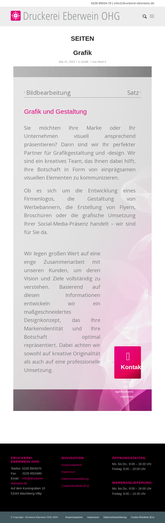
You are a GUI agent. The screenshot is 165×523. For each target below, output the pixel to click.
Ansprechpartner (71, 465)
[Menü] (152, 15)
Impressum (68, 471)
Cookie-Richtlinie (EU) (75, 485)
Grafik (82, 52)
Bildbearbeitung (47, 93)
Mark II (102, 61)
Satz (134, 93)
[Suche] (142, 15)
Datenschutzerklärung (75, 478)
